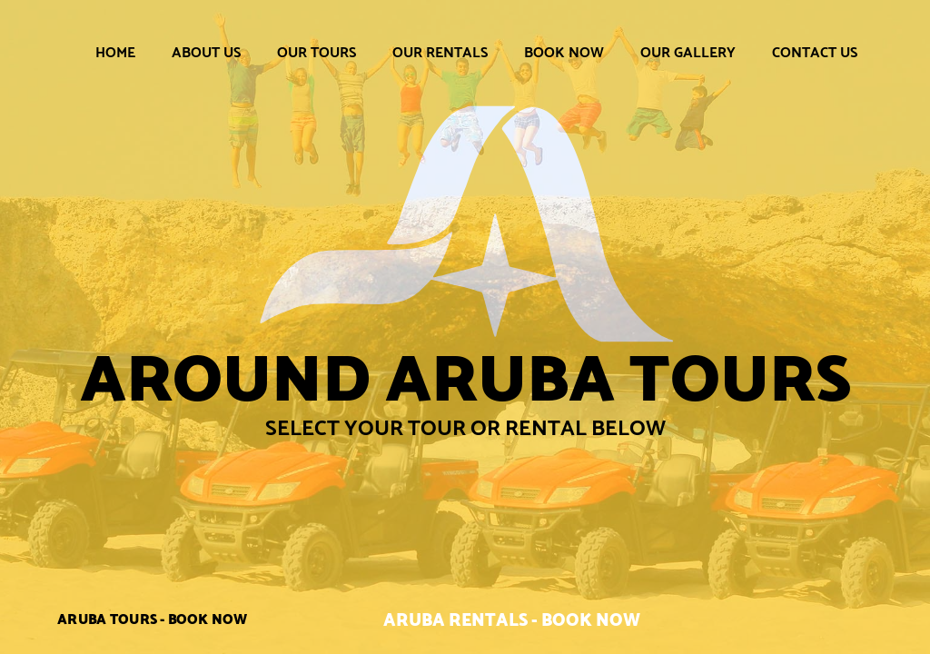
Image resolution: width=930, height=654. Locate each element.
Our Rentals (440, 52)
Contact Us (814, 52)
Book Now (564, 52)
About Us (206, 52)
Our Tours (316, 52)
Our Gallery (688, 52)
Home (115, 52)
